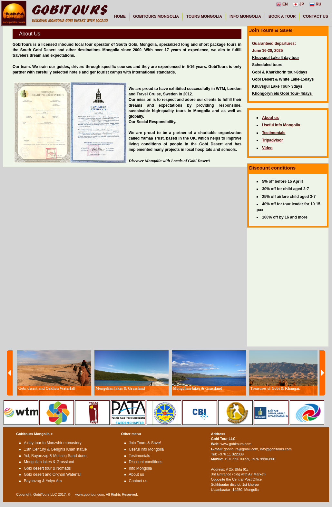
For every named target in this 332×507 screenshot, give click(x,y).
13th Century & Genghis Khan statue (55, 449)
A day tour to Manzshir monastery (53, 443)
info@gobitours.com (276, 449)
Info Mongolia (140, 468)
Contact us (138, 481)
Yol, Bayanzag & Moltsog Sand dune (55, 455)
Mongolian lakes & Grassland (49, 462)
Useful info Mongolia (146, 449)
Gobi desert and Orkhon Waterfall (52, 474)
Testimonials (139, 455)
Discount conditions (145, 462)
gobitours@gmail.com (241, 449)
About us (136, 474)
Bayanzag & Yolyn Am (43, 481)
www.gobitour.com (89, 494)
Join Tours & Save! (145, 443)
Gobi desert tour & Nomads (47, 468)
